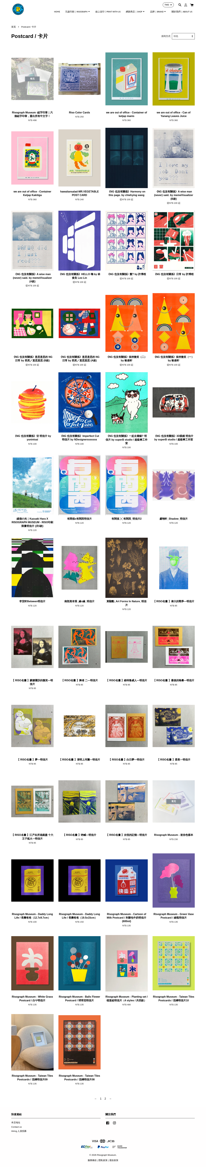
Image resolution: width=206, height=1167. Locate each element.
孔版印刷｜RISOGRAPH (77, 11)
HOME (57, 11)
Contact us (16, 1127)
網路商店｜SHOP (135, 11)
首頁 (13, 27)
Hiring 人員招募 (19, 1131)
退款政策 (113, 1160)
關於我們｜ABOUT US (182, 11)
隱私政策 (103, 1160)
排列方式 (165, 36)
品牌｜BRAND (158, 11)
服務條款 (92, 1160)
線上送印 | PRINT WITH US (108, 11)
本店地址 (15, 1122)
